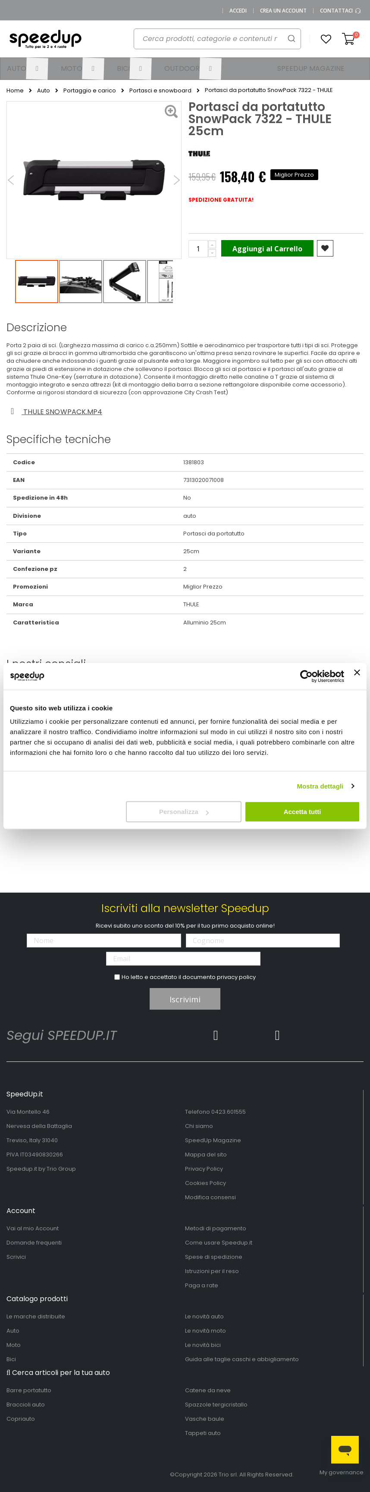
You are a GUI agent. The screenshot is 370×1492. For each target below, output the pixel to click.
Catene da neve (208, 1390)
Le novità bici (203, 1345)
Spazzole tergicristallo (216, 1404)
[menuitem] (27, 68)
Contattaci (340, 10)
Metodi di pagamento (215, 1228)
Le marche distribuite (35, 1316)
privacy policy (236, 977)
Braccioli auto (25, 1404)
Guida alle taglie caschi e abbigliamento (242, 1359)
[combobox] (212, 41)
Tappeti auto (203, 1433)
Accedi (238, 10)
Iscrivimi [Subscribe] (185, 999)
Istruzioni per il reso (212, 1271)
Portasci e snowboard (160, 91)
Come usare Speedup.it (218, 1243)
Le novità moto (205, 1331)
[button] (326, 39)
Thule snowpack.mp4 (55, 411)
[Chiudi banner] (357, 676)
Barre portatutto (28, 1390)
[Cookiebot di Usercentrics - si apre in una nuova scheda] (306, 676)
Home (15, 91)
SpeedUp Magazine (213, 1140)
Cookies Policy (205, 1183)
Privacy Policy (204, 1169)
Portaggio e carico (89, 91)
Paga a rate (201, 1285)
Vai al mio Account (32, 1228)
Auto (43, 91)
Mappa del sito (206, 1154)
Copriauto (20, 1419)
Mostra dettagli (320, 786)
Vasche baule (204, 1419)
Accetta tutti (302, 811)
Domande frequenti (34, 1243)
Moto (13, 1345)
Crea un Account (283, 10)
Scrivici (16, 1257)
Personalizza (184, 811)
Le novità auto (204, 1316)
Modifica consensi (210, 1197)
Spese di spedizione (213, 1257)
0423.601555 (228, 1112)
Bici (11, 1359)
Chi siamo (199, 1126)
